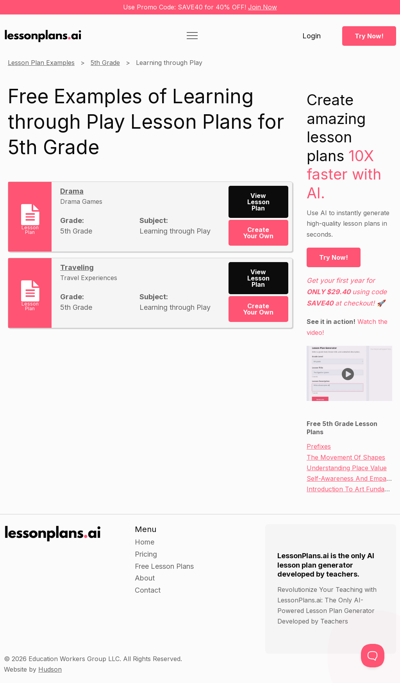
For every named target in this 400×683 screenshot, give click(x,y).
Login (311, 36)
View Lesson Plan (258, 202)
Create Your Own (258, 233)
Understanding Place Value (347, 468)
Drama (72, 191)
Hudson (50, 669)
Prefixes (319, 446)
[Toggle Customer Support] (372, 655)
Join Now (262, 7)
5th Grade (105, 63)
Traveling (77, 267)
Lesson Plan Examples (41, 63)
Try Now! (369, 36)
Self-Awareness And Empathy (351, 478)
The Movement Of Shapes (346, 457)
